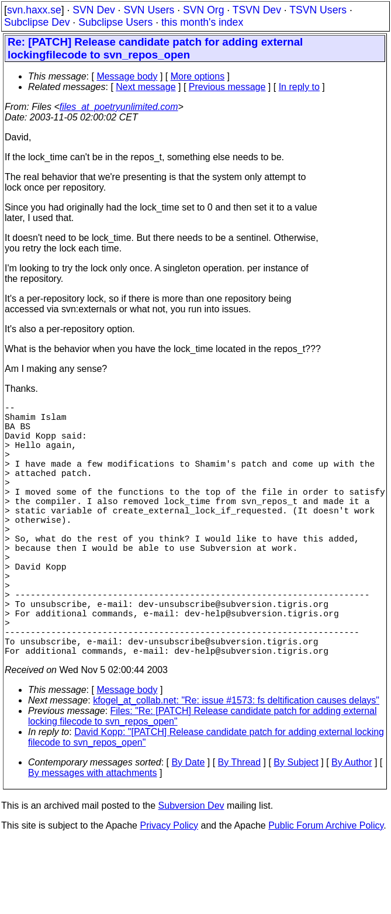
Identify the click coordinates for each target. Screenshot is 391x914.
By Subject (296, 825)
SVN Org (203, 10)
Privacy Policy (169, 889)
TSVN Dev (257, 10)
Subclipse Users (115, 22)
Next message (145, 87)
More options (198, 76)
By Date (188, 825)
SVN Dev (93, 10)
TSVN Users (318, 10)
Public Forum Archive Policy (325, 889)
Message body (126, 76)
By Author (351, 825)
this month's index (202, 22)
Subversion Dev (191, 869)
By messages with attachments (92, 836)
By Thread (239, 825)
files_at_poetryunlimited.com (119, 107)
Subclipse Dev (37, 22)
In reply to (299, 87)
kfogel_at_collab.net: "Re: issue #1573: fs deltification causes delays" (236, 763)
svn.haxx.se (34, 10)
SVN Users (148, 10)
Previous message (227, 87)
